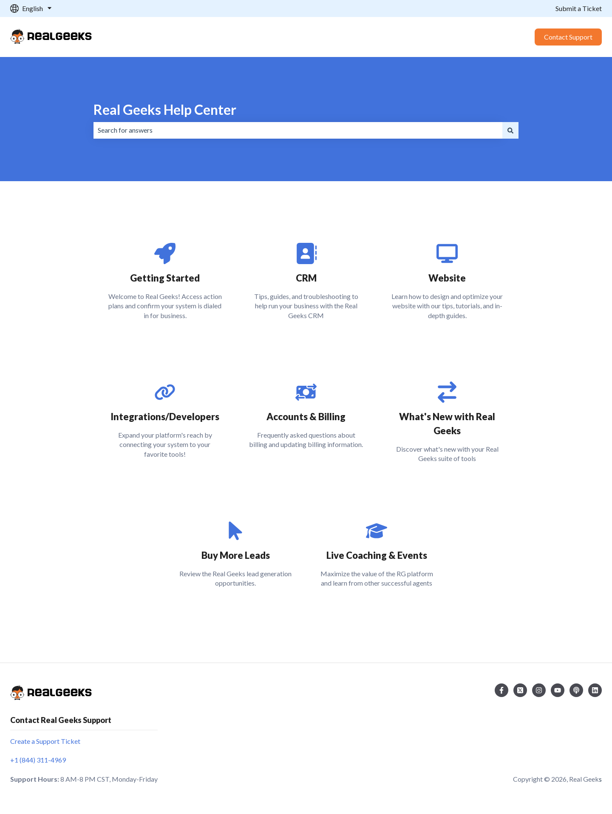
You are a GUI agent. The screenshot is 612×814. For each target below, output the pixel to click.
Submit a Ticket (578, 8)
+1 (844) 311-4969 (38, 760)
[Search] (510, 130)
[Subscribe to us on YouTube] (557, 690)
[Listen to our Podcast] (576, 690)
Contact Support (568, 37)
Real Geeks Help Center (165, 109)
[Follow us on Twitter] (520, 690)
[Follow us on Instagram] (539, 690)
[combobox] (298, 130)
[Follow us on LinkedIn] (595, 690)
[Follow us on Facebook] (501, 690)
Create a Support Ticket (45, 741)
